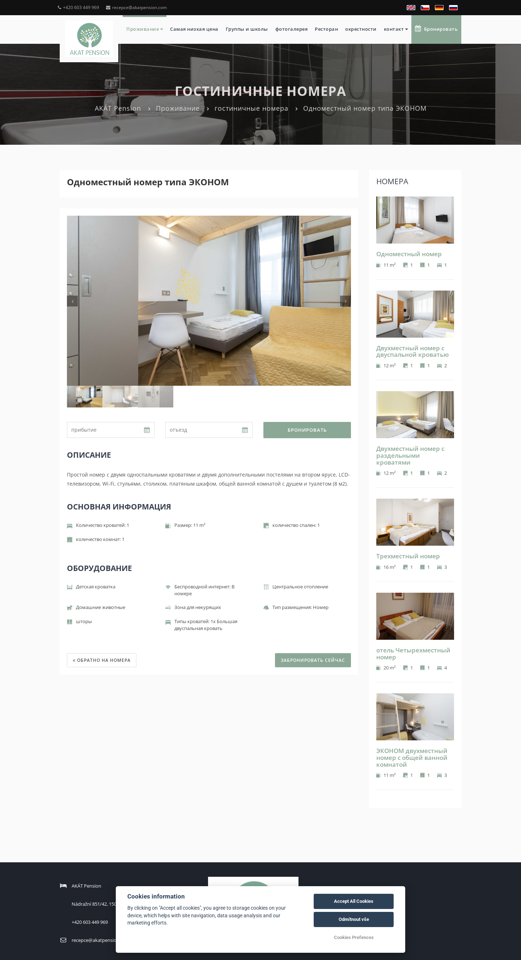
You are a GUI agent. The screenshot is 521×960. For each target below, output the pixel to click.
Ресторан (326, 29)
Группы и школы (247, 29)
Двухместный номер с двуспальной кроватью (412, 351)
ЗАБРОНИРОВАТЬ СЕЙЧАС (313, 660)
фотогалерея (291, 29)
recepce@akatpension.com (136, 7)
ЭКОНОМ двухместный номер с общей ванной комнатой (412, 757)
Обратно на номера (102, 660)
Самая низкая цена (194, 29)
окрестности (361, 29)
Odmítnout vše (354, 919)
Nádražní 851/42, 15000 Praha (103, 904)
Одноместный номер (409, 254)
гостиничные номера (251, 108)
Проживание (144, 29)
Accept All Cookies (353, 901)
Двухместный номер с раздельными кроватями (410, 455)
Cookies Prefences (354, 937)
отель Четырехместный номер (413, 653)
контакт (396, 29)
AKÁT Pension (118, 108)
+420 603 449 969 (78, 7)
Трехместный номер (408, 556)
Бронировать (436, 28)
